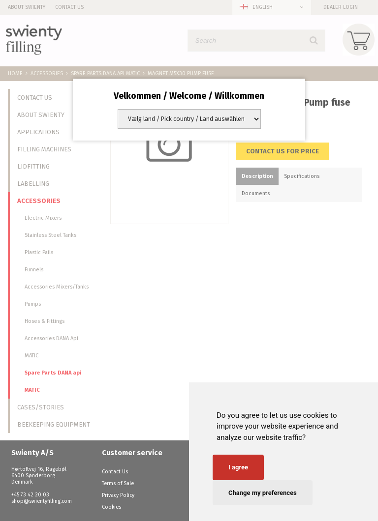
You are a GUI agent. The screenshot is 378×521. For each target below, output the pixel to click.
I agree (238, 467)
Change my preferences (262, 492)
